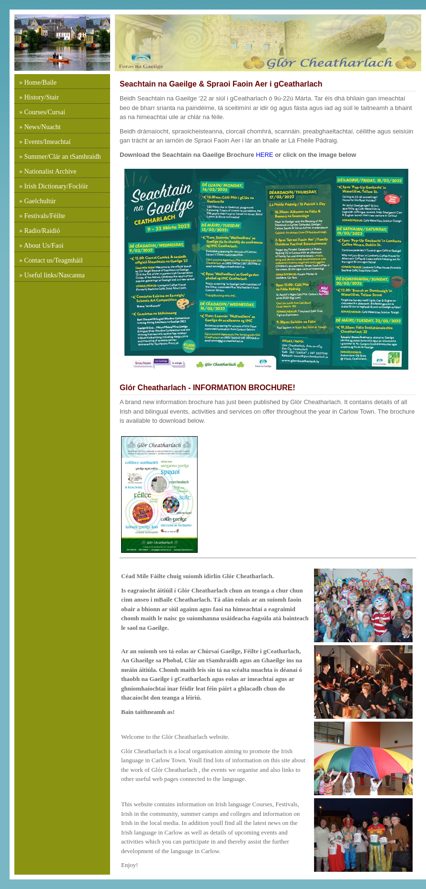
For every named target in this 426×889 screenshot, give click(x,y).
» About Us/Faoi (41, 245)
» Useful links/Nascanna (52, 275)
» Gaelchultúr (37, 201)
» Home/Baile (37, 82)
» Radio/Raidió (39, 230)
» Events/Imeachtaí (45, 141)
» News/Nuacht (40, 127)
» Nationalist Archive (48, 171)
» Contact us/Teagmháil (51, 260)
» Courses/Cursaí (42, 112)
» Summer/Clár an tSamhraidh (60, 156)
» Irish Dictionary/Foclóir (53, 186)
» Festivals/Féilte (42, 216)
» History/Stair (39, 97)
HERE (263, 154)
